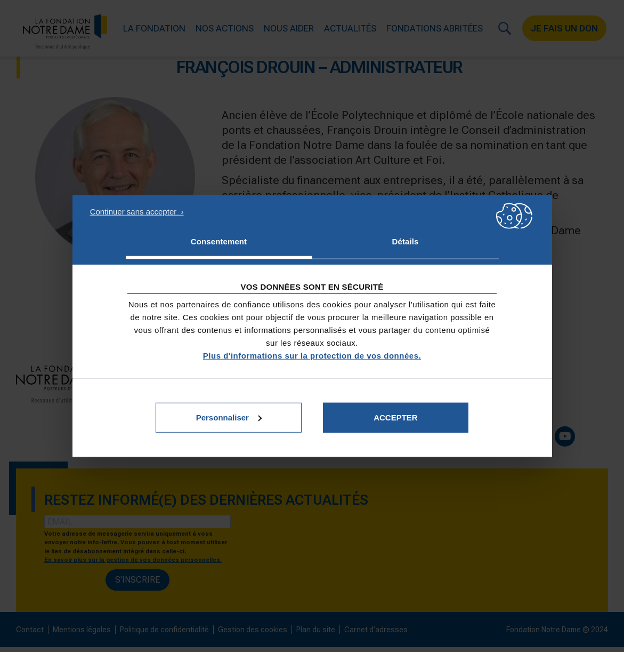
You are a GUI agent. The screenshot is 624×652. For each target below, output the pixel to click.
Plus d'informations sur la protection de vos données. (312, 355)
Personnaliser (229, 417)
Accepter (396, 417)
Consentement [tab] (219, 241)
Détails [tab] (405, 241)
